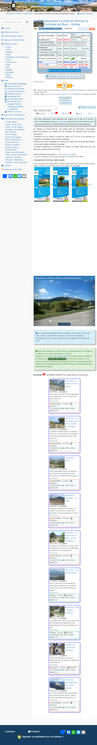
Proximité (66, 113)
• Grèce (8, 50)
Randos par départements (12, 40)
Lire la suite (54, 401)
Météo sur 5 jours (13, 112)
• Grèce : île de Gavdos (14, 127)
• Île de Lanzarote (11, 142)
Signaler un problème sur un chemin (40, 736)
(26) (28, 14)
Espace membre (85, 14)
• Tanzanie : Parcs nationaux (16, 162)
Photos (54, 113)
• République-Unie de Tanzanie (17, 57)
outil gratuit (62, 122)
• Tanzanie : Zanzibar (13, 157)
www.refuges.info (59, 356)
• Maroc (8, 75)
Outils (4, 81)
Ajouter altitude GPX (14, 99)
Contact (34, 731)
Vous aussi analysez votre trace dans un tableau (64, 70)
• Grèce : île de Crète (13, 124)
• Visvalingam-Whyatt (15, 106)
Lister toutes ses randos (66, 154)
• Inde (7, 67)
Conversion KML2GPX (15, 91)
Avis (90, 113)
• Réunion (8, 77)
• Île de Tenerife (11, 135)
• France (8, 47)
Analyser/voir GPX (13, 86)
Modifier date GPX (13, 94)
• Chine (7, 65)
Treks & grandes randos (12, 36)
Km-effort (42, 64)
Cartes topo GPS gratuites (13, 119)
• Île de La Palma (11, 147)
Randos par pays (9, 44)
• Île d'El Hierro (10, 150)
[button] (91, 278)
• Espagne (9, 52)
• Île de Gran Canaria (13, 137)
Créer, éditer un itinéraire (15, 84)
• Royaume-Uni (11, 62)
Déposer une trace (10, 32)
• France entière (11, 122)
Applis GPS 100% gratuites (13, 115)
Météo (79, 113)
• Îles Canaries (10, 132)
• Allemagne (9, 72)
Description (41, 113)
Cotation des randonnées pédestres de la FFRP (60, 94)
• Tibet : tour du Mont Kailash (16, 155)
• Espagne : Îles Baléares (15, 129)
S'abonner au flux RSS (11, 170)
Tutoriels (6, 166)
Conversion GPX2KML (15, 89)
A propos (10, 731)
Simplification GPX (13, 101)
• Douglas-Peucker (14, 104)
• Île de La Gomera (12, 145)
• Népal (7, 55)
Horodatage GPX (12, 96)
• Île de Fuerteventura (13, 140)
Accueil (5, 28)
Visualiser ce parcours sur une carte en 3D (64, 76)
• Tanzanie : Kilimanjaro (14, 160)
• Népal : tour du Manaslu (15, 152)
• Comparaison (12, 109)
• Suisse (8, 60)
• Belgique (9, 70)
